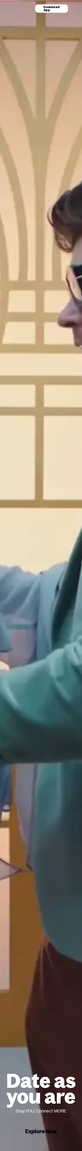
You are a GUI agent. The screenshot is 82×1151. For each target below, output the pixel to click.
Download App (52, 8)
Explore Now (41, 1131)
